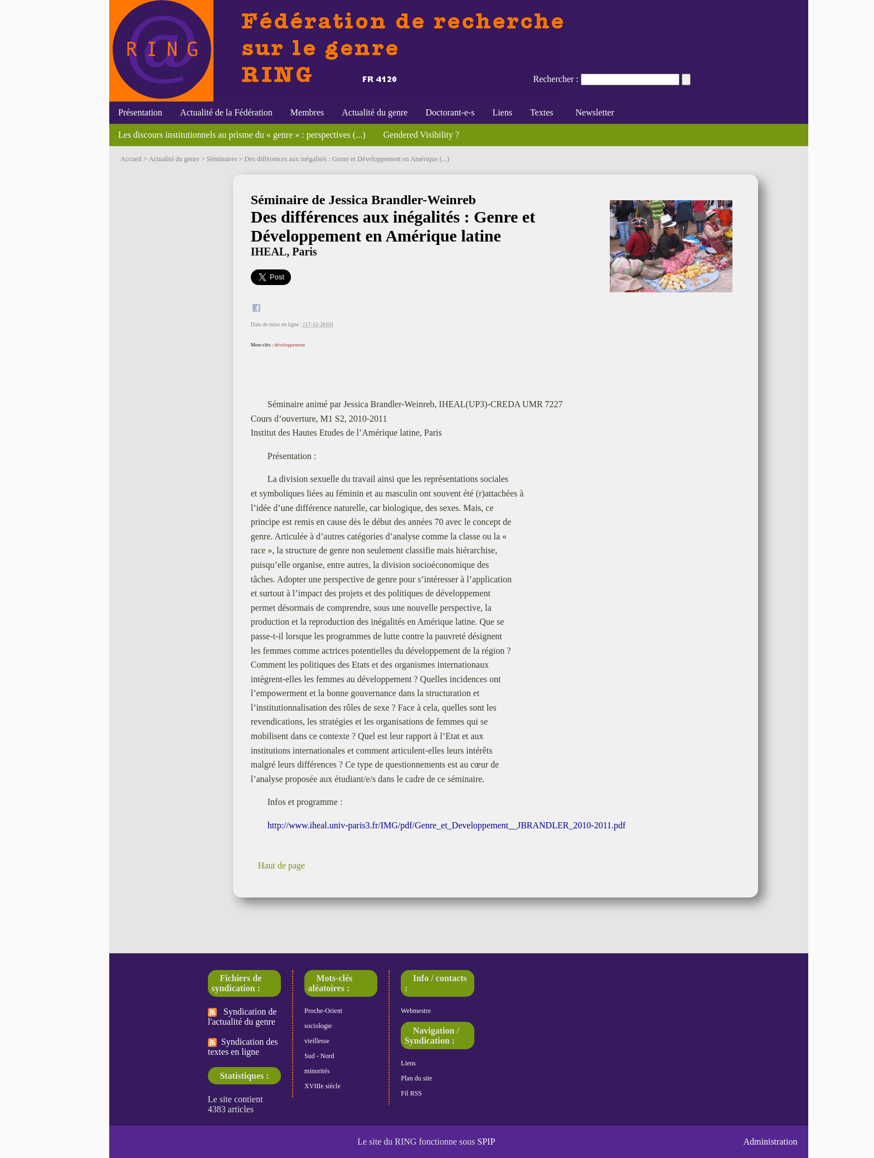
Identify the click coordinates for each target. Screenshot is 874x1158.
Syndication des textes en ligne (243, 1046)
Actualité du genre (374, 112)
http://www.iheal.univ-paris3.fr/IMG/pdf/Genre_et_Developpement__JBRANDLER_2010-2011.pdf (447, 825)
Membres (307, 112)
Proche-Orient (323, 1011)
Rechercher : (555, 79)
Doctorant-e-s (449, 112)
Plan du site (416, 1078)
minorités (316, 1071)
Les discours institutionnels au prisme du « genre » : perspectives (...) (241, 134)
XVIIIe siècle (322, 1086)
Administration (771, 1141)
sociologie (318, 1026)
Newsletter (592, 112)
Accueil (131, 159)
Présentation (140, 112)
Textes (541, 112)
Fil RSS (411, 1093)
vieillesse (316, 1041)
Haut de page (281, 865)
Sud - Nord (319, 1056)
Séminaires (222, 159)
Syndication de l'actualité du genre (242, 1016)
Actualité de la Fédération (226, 112)
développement (289, 345)
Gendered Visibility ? (421, 134)
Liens (502, 112)
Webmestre (416, 1011)
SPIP (486, 1141)
